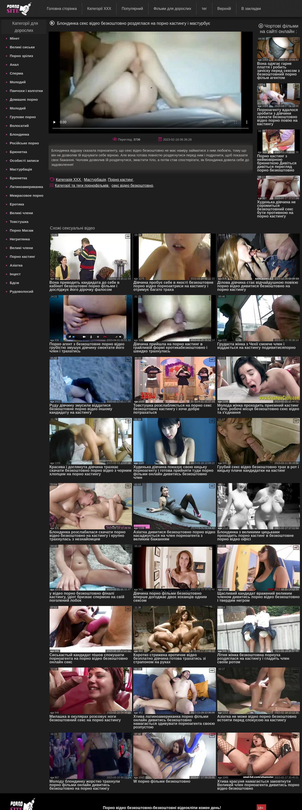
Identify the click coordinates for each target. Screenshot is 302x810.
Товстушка (19, 222)
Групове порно (23, 117)
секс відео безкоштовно (132, 186)
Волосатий (19, 126)
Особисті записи (24, 161)
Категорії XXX (99, 9)
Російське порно (24, 143)
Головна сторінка (62, 9)
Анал (14, 65)
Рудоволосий (21, 291)
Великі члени (21, 213)
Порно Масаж (21, 230)
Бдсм (14, 283)
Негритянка (20, 239)
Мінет (14, 38)
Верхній (224, 9)
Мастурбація (21, 169)
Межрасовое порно (26, 195)
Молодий (18, 82)
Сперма (16, 73)
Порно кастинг (22, 257)
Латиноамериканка (26, 187)
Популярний (132, 9)
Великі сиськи (22, 47)
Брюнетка (18, 152)
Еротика (17, 204)
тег (204, 9)
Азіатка (16, 265)
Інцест (15, 274)
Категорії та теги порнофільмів (82, 186)
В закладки (251, 9)
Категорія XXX (69, 180)
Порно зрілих (21, 56)
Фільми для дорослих (172, 9)
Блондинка (19, 134)
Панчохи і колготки (26, 91)
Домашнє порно (24, 99)
